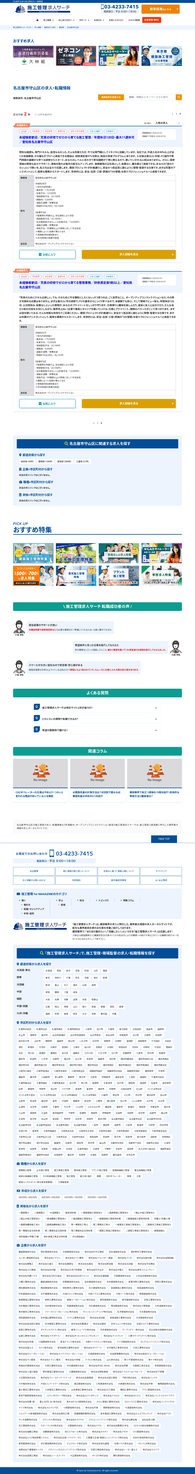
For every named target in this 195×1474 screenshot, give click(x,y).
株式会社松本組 (26, 1342)
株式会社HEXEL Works (99, 1365)
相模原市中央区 (114, 1071)
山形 (96, 970)
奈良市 (44, 1149)
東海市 (140, 1125)
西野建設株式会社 (111, 1407)
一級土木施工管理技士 (144, 1213)
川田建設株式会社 (47, 1342)
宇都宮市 (154, 1107)
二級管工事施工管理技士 (137, 1230)
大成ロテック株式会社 (73, 1294)
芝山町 (139, 1089)
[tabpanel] (33, 56)
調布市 (22, 1059)
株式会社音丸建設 (100, 1443)
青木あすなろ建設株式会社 (79, 1402)
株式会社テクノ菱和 (74, 1258)
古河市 (33, 1107)
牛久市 (67, 1107)
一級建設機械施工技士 (29, 1224)
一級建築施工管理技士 (91, 1213)
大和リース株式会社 (125, 1294)
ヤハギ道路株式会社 (28, 1419)
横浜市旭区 (92, 1065)
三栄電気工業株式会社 (55, 1389)
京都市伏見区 (152, 1143)
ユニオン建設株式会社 (29, 1258)
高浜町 (56, 1119)
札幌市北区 (41, 1029)
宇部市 (119, 1149)
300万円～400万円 (28, 1197)
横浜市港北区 (58, 1065)
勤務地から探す (50, 27)
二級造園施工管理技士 (81, 1218)
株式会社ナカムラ (111, 1395)
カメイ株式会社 (46, 1347)
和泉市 (129, 1137)
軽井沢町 (102, 1119)
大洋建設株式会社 (144, 1318)
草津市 (22, 1149)
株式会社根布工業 (60, 1413)
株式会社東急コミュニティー (142, 1270)
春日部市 (151, 1095)
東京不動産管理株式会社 (30, 1395)
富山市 (164, 1113)
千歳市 (111, 1029)
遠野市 (33, 1035)
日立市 (161, 1101)
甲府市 (67, 1119)
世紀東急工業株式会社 (73, 1288)
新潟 (48, 985)
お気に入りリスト (116, 20)
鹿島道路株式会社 (49, 1282)
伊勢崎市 (106, 1113)
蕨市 (55, 1101)
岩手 (68, 970)
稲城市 (101, 1059)
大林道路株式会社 (163, 1306)
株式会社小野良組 (141, 1306)
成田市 (143, 1083)
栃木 (96, 978)
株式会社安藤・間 (27, 1402)
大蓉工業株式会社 (141, 1347)
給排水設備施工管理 (28, 1176)
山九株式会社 (113, 1360)
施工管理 (71, 1176)
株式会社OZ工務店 (106, 1389)
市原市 (42, 1089)
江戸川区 (88, 1053)
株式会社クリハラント (113, 1336)
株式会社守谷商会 (146, 1264)
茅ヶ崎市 (59, 1077)
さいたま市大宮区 (27, 1095)
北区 (21, 1053)
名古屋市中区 (25, 1125)
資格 (63, 905)
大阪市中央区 (78, 1137)
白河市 (95, 1041)
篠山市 (102, 1143)
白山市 (44, 1119)
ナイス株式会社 (26, 1407)
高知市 (130, 1149)
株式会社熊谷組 (105, 1264)
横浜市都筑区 (160, 1065)
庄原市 (96, 1149)
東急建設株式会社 (108, 1300)
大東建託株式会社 (126, 1384)
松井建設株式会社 (115, 1282)
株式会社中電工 (116, 1270)
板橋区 (42, 1053)
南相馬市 (142, 1041)
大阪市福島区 (49, 1131)
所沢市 (138, 1095)
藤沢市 (33, 1077)
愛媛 (103, 1006)
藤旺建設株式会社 (121, 1455)
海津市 (35, 1131)
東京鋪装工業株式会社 (68, 1347)
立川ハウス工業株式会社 (136, 1402)
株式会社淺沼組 (97, 1318)
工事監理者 (63, 1182)
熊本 (75, 1014)
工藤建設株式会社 (77, 1372)
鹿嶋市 (108, 1107)
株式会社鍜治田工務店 (29, 1324)
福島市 (60, 1041)
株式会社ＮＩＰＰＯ (75, 1419)
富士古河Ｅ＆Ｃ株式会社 (51, 1402)
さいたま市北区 (154, 1089)
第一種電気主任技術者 (29, 1230)
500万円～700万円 (73, 1197)
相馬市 (107, 1041)
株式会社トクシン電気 (50, 1360)
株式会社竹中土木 (95, 1270)
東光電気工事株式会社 (29, 1312)
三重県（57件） (82, 461)
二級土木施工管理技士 (29, 1218)
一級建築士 (24, 1213)
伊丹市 (91, 1143)
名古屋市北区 (135, 1119)
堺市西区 (166, 1137)
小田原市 (45, 1077)
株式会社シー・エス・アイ (54, 1455)
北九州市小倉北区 (146, 1149)
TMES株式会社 (129, 1377)
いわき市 (84, 1041)
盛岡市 (161, 1029)
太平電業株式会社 (49, 1294)
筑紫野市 (58, 1155)
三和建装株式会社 (104, 1384)
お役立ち (99, 20)
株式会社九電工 (46, 1264)
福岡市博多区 (25, 1155)
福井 (75, 985)
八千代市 (66, 1089)
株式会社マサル (94, 1425)
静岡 (57, 992)
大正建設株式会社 (78, 1455)
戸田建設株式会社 (122, 1276)
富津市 (90, 1089)
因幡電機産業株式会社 (85, 1413)
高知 (112, 1006)
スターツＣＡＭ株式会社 (52, 1425)
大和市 (93, 1077)
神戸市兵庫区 (25, 1143)
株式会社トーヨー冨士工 (126, 1449)
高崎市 (94, 1113)
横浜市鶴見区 (127, 1059)
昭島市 (162, 1053)
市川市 (84, 1083)
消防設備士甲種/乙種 (29, 1236)
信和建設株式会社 (27, 1318)
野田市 (131, 1083)
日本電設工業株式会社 (29, 1306)
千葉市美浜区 (58, 1083)
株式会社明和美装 (99, 1372)
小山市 (22, 1113)
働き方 (27, 905)
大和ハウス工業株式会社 (99, 1294)
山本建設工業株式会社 (81, 1389)
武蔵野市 (127, 1053)
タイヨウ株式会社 (100, 1455)
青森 (59, 970)
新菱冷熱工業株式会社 (139, 1282)
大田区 (110, 1047)
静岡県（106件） (45, 461)
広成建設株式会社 (96, 1354)
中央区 (168, 1041)
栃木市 (167, 1107)
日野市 (56, 1059)
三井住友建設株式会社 (146, 1276)
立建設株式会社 (74, 1425)
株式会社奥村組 (144, 1258)
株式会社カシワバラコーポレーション (66, 1354)
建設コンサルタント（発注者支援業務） (36, 1182)
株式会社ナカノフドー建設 (101, 1258)
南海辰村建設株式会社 (29, 1365)
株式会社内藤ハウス (28, 1276)
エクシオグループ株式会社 (59, 1395)
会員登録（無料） (151, 20)
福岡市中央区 (42, 1155)
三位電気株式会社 (27, 1377)
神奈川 (58, 978)
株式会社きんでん (132, 1395)
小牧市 (129, 1125)
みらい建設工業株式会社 (108, 1402)
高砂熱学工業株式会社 (141, 1252)
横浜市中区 (24, 1065)
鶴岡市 (49, 1041)
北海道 (49, 970)
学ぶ (60, 900)
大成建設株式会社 (71, 1252)
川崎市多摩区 (60, 1071)
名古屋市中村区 (154, 1119)
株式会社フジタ (125, 1258)
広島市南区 (82, 1149)
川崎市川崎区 (25, 1071)
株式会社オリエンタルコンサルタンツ (82, 1336)
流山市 (53, 1089)
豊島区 (169, 1047)
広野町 (118, 1041)
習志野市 (166, 1083)
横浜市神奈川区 (145, 1059)
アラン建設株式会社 (151, 1389)
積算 (99, 1176)
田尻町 (154, 1137)
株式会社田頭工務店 (28, 1455)
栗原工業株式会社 (27, 1330)
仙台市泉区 (95, 1035)
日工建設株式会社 (27, 1425)
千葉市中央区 (157, 1077)
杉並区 (158, 1047)
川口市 (127, 1095)
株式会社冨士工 (26, 1347)
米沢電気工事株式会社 (117, 1347)
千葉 (68, 978)
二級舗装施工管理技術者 (137, 1218)
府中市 (150, 1053)
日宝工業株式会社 (152, 1300)
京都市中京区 (117, 1143)
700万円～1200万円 (96, 1197)
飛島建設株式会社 (75, 1306)
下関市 (107, 1149)
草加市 (33, 1101)
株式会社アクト (164, 1413)
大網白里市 (126, 1089)
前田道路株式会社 (145, 1288)
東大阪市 (141, 1137)
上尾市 (22, 1101)
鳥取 (66, 1006)
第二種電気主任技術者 (55, 1230)
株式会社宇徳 (146, 1384)
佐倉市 (154, 1083)
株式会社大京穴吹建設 (71, 1270)
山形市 (37, 1041)
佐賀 (57, 1014)
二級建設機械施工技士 (55, 1224)
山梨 (84, 985)
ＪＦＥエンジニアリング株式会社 (103, 1419)
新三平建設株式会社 (134, 1360)
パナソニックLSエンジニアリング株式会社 (67, 1449)
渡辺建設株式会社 (82, 1384)
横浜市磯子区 (40, 1065)
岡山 (57, 1006)
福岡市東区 (165, 1149)
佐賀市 (82, 1155)
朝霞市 (76, 1101)
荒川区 (31, 1053)
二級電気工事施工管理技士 (158, 1224)
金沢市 (33, 1119)
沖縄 (114, 1014)
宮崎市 (104, 1155)
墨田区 (65, 1047)
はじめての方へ (66, 20)
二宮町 (132, 1077)
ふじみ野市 (136, 1101)
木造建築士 (55, 1213)
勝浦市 (31, 1089)
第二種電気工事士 (101, 1224)
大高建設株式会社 (133, 1407)
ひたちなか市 (94, 1107)
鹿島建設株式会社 (27, 1252)
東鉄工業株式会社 (53, 1300)
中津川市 (23, 1131)
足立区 (65, 1053)
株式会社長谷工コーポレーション (149, 1354)
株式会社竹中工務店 (94, 1252)
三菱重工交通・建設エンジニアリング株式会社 (107, 1437)
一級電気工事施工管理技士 (128, 1224)
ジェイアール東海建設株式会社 (33, 1413)
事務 (129, 1176)
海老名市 (119, 1077)
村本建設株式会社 (27, 1294)
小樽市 (88, 1029)
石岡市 (44, 1107)
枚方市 (117, 1137)
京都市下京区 (134, 1143)
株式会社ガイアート (93, 1347)
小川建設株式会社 (141, 1431)
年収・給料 (29, 913)
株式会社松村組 (48, 1270)
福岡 (48, 1014)
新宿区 (31, 1047)
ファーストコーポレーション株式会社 (61, 1312)
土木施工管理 (42, 1170)
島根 (121, 1006)
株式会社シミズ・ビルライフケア (159, 1395)
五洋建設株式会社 (125, 1312)
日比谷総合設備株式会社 (160, 1330)
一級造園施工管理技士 (55, 1218)
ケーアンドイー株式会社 (133, 1330)
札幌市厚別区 (73, 1029)
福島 (105, 970)
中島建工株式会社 (141, 1365)
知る (82, 900)
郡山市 (71, 1041)
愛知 (48, 992)
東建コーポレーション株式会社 (81, 1300)
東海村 (131, 1107)
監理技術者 (70, 1213)
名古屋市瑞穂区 (43, 1125)
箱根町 (143, 1077)
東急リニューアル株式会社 (83, 1330)
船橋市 (95, 1083)
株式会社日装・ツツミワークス (67, 1437)
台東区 (53, 1047)
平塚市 (161, 1071)
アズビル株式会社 (93, 1360)
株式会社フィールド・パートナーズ (56, 1377)
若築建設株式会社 (71, 1282)
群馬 (105, 978)
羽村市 (112, 1059)
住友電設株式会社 (93, 1282)
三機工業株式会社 (27, 1282)
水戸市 (150, 1101)
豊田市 (106, 1125)
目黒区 (99, 1047)
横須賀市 (149, 1071)
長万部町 (123, 1029)
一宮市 (95, 1125)
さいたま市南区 (89, 1095)
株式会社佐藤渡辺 (79, 1324)
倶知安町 (137, 1029)
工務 (138, 1176)
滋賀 (75, 999)
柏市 (21, 1089)
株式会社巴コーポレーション (32, 1354)
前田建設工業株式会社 (121, 1288)
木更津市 (108, 1083)
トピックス (104, 900)
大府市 (151, 1125)
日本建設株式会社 (108, 1330)
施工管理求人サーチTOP (22, 27)
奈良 (84, 999)
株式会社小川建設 (27, 1270)
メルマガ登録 (134, 20)
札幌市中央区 (25, 1029)
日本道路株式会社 (117, 1252)
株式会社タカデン (100, 1431)
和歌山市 (57, 1149)
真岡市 (33, 1113)
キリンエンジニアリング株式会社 (97, 1312)
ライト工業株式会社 (76, 1318)
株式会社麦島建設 (84, 1377)
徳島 (94, 1006)
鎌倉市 (22, 1077)
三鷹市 (139, 1053)
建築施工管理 (25, 1170)
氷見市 (22, 1119)
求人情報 (37, 27)
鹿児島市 (117, 1155)
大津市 (167, 1143)
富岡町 (130, 1041)
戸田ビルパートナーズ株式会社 (55, 1384)
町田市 (33, 1059)
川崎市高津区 (42, 1071)
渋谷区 (135, 1047)
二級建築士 (39, 1213)
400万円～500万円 (51, 1197)
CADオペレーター (114, 1176)
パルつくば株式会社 (147, 1443)
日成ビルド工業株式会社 (147, 1324)
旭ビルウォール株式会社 (76, 1431)
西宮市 (80, 1143)
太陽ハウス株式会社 (123, 1443)
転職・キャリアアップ (34, 909)
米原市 (33, 1149)
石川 (66, 985)
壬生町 (44, 1113)
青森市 (149, 1029)
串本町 (69, 1149)
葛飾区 (76, 1053)
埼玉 (77, 978)
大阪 (48, 999)
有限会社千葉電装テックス (31, 1449)
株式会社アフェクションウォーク (127, 1372)
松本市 (78, 1119)
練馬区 (53, 1053)
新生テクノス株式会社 (70, 1342)
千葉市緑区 (41, 1083)
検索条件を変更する (111, 97)
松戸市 (120, 1083)
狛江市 (78, 1059)
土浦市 (22, 1107)
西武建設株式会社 (49, 1288)
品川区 (87, 1047)
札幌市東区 (57, 1029)
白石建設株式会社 (97, 1306)
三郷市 (99, 1101)
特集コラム (128, 900)
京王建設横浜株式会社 (51, 1443)
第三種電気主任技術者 (81, 1230)
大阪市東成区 (122, 1131)
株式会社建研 (99, 1324)
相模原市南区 (133, 1071)
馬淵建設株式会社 (119, 1306)
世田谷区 (123, 1047)
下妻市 (56, 1107)
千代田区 (155, 1041)
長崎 (66, 1014)
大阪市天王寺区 (86, 1131)
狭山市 (163, 1095)
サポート (84, 20)
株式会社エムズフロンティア (139, 1413)
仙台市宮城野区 (77, 1035)
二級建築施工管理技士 (118, 1213)
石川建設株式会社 (97, 1288)
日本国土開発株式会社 (51, 1318)
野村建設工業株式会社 (53, 1372)
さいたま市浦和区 (69, 1095)
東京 (48, 978)
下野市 (71, 1113)
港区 (21, 1047)
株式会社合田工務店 (107, 1377)
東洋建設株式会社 (130, 1300)
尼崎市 (68, 1143)
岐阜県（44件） (27, 461)
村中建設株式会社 (75, 1365)
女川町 (136, 1035)
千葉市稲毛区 (25, 1083)
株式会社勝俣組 (129, 1419)
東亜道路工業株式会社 (120, 1318)
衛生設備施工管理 (142, 1170)
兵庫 (57, 999)
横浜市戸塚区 (76, 1065)
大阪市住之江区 (43, 1137)
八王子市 (102, 1053)
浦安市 (101, 1089)
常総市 (142, 1107)
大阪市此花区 (67, 1131)
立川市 (114, 1053)
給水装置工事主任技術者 (55, 1236)
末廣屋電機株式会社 (119, 1354)
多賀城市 (123, 1035)
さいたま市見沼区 (48, 1095)
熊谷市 (116, 1095)
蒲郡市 (117, 1125)
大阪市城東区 (140, 1131)
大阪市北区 (61, 1137)
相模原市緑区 (96, 1071)
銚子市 (73, 1083)
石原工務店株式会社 (100, 1449)
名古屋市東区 (117, 1119)
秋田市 (158, 1035)
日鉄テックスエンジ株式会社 (99, 1342)
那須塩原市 (58, 1113)
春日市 (70, 1155)
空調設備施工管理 (120, 1170)
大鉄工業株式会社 (53, 1365)
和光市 (87, 1101)
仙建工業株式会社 (27, 1336)
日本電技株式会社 (53, 1306)
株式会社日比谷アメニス (77, 1276)
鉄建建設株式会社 (147, 1294)
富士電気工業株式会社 (29, 1389)
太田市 (119, 1113)
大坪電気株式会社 (27, 1384)
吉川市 (123, 1101)
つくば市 (79, 1107)
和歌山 (95, 999)
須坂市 (90, 1119)
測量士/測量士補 (162, 1218)
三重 (66, 992)
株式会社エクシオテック (87, 1395)
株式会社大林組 (72, 1360)
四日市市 (164, 1125)
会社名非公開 (148, 1419)
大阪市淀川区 (25, 1137)
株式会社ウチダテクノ (51, 1336)
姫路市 (57, 1143)
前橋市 (83, 1113)
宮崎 (94, 1014)
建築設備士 (159, 1230)
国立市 (67, 1059)
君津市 (78, 1089)
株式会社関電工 (26, 1264)
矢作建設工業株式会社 (55, 1324)
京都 (66, 999)
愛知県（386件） (64, 461)
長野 (94, 985)
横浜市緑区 (108, 1065)
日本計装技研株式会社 (143, 1437)
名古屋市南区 (80, 1125)
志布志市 (130, 1155)
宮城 (77, 970)
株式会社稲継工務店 (28, 1431)
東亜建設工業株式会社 (29, 1300)
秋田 (86, 970)
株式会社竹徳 (91, 1407)
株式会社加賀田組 (165, 1258)
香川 (84, 1006)
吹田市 (106, 1137)
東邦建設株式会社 (27, 1443)
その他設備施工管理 (52, 1176)
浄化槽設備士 (78, 1236)
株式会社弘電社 (85, 1264)
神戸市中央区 (42, 1143)
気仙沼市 (110, 1035)
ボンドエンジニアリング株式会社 (155, 1342)
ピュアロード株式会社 (77, 1443)
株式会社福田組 (101, 1276)
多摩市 (90, 1059)
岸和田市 (94, 1137)
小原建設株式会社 (71, 1407)
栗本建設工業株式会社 (111, 1413)
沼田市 (130, 1113)
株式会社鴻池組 (125, 1264)
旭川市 (100, 1029)
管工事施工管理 (61, 1170)
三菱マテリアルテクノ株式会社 (142, 1336)
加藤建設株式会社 (51, 1431)
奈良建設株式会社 (163, 1365)
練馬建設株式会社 (166, 1384)
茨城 (86, 978)
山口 (75, 1006)
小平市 (44, 1059)
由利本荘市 (24, 1041)
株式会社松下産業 (155, 1372)
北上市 (22, 1035)
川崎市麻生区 (78, 1071)
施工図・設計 (86, 1176)
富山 (57, 985)
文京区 (42, 1047)
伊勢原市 (106, 1077)
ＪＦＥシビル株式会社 (51, 1419)
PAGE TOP (164, 839)
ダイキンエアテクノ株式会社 (53, 1330)
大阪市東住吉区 (159, 1131)
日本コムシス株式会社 (121, 1324)
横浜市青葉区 (142, 1065)
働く (23, 900)
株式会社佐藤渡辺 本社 (118, 1425)
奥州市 (44, 1035)
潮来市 (119, 1107)
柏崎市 (153, 1113)
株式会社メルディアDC (48, 1407)
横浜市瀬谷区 (125, 1065)
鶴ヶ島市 (111, 1101)
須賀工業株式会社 (163, 1282)
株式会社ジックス (149, 1377)
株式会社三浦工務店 (28, 1372)
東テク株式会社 (155, 1360)
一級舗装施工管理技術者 (109, 1218)
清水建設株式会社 (49, 1252)
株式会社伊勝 (121, 1365)
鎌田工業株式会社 (128, 1389)
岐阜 (75, 992)
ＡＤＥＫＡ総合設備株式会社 (146, 1425)
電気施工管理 (80, 1170)
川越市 (104, 1095)
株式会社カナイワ (151, 1449)
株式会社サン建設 (27, 1360)
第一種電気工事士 (79, 1224)
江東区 (76, 1047)
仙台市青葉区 (59, 1035)
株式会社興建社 (65, 1264)
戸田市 (65, 1101)
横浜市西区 (163, 1059)
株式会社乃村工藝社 (52, 1276)
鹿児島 (104, 1014)
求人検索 (48, 20)
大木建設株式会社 (147, 1312)
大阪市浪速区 (105, 1131)
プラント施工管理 (100, 1170)
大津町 (93, 1155)
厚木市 (82, 1077)
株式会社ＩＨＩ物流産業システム (34, 1437)
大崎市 (147, 1035)
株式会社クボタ (120, 1431)
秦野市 (71, 1077)
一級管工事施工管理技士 (109, 1230)
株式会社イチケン (52, 1258)
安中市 (141, 1113)
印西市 (112, 1089)
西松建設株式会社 (27, 1288)
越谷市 (44, 1101)
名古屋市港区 (62, 1125)
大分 (84, 1014)
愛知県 (61, 27)
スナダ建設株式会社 (126, 1342)
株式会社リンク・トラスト (163, 1402)
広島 (48, 1006)
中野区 (146, 1047)
